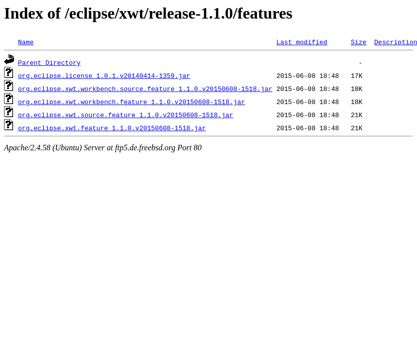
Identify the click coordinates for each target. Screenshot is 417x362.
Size (358, 41)
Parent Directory (49, 62)
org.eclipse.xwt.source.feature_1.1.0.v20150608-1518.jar (125, 114)
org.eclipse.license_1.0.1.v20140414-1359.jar (104, 75)
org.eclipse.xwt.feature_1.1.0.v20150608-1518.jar (112, 127)
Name (26, 41)
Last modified (301, 41)
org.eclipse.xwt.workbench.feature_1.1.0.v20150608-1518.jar (131, 101)
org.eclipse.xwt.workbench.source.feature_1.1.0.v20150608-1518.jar (145, 88)
